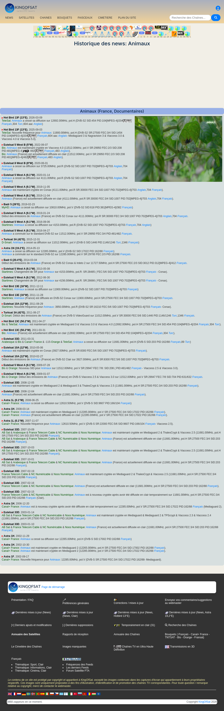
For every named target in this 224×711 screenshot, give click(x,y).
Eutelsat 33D (11, 338)
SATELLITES (26, 17)
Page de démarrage (36, 587)
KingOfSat (205, 701)
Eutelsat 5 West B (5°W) (18, 144)
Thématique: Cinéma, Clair (30, 670)
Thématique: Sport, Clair (29, 664)
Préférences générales (76, 601)
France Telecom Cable (42, 432)
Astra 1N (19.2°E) (14, 248)
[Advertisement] (112, 77)
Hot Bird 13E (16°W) (16, 286)
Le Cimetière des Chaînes (26, 646)
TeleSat (6, 120)
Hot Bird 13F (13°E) (15, 117)
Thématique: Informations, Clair (33, 667)
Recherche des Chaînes (180, 625)
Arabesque (8, 341)
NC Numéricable (68, 432)
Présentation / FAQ (22, 599)
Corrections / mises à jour (129, 601)
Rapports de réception (75, 634)
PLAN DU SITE (127, 17)
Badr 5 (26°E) (12, 204)
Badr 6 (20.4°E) (13, 260)
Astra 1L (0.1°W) (14, 400)
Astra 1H (9, 408)
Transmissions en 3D (179, 646)
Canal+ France (33, 341)
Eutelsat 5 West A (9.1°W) (19, 175)
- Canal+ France (198, 634)
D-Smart (7, 242)
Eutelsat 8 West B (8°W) (18, 163)
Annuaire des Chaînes (127, 634)
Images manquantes (74, 646)
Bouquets (170, 634)
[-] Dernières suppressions (78, 625)
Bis (3, 147)
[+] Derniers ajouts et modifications (31, 625)
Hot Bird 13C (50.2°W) (17, 321)
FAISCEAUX (85, 17)
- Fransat (197, 637)
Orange (55, 341)
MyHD (5, 207)
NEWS (9, 17)
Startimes (7, 224)
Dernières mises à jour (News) (31, 612)
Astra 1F (9, 556)
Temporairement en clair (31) (134, 625)
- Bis (178, 637)
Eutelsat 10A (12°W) (16, 303)
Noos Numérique (90, 432)
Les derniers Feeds (77, 667)
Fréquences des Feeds (79, 664)
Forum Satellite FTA (77, 670)
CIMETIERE (105, 17)
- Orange (186, 637)
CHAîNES (45, 17)
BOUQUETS (64, 17)
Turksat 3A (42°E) (14, 239)
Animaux (17, 120)
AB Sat (6, 432)
